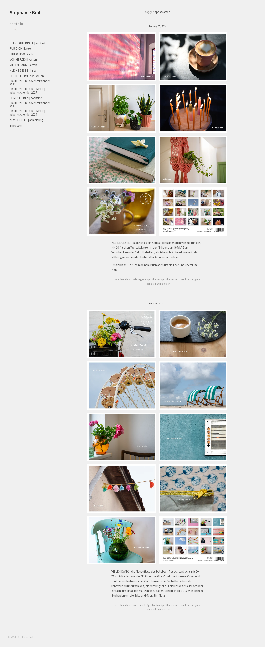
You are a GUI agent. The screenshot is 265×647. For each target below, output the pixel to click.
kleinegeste (140, 279)
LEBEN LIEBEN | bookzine (26, 98)
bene (149, 283)
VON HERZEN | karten (23, 59)
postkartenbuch (170, 279)
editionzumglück (191, 279)
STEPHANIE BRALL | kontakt (27, 43)
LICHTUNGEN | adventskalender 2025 (30, 82)
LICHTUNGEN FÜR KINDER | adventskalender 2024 (27, 112)
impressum (16, 125)
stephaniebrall (123, 279)
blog (13, 29)
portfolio (16, 23)
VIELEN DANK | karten (23, 65)
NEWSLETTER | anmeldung (26, 120)
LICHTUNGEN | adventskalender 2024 (30, 104)
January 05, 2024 (158, 26)
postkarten (154, 279)
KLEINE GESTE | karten (24, 70)
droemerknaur (162, 283)
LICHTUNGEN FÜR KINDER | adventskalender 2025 (27, 90)
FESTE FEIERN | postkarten (27, 76)
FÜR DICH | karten (21, 48)
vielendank (140, 605)
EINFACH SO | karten (22, 54)
